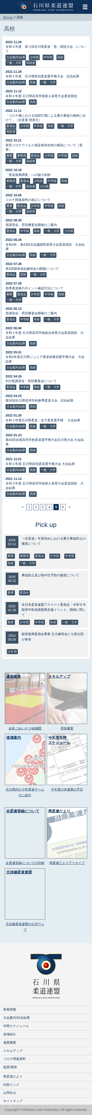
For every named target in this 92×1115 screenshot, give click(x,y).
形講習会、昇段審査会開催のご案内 (31, 225)
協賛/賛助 (10, 1067)
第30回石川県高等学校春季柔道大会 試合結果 (39, 400)
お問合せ (9, 1093)
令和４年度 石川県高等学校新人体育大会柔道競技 (41, 96)
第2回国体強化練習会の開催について (32, 268)
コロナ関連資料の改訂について (28, 200)
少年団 (34, 57)
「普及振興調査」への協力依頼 (28, 175)
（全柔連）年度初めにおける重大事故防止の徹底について (54, 541)
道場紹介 (9, 1034)
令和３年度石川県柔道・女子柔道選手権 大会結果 (43, 420)
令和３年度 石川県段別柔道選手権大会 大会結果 (40, 464)
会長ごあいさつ (19, 728)
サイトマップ (12, 1101)
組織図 (37, 728)
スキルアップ (12, 1051)
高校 (60, 57)
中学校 (48, 57)
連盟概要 (9, 1042)
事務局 (21, 155)
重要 (9, 155)
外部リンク (11, 1085)
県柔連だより (12, 1076)
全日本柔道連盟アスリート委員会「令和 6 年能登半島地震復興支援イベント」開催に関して (54, 610)
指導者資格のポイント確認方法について (34, 288)
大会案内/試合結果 (16, 1017)
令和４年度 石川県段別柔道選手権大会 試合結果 (42, 76)
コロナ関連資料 (14, 1059)
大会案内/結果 (15, 57)
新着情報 (9, 1009)
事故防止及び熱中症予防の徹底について (50, 575)
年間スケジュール (16, 1026)
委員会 (10, 126)
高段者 (30, 63)
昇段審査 (67, 728)
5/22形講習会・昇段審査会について (31, 381)
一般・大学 (13, 63)
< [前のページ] (22, 507)
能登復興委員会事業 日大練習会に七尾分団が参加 (53, 636)
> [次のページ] (69, 507)
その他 (44, 186)
